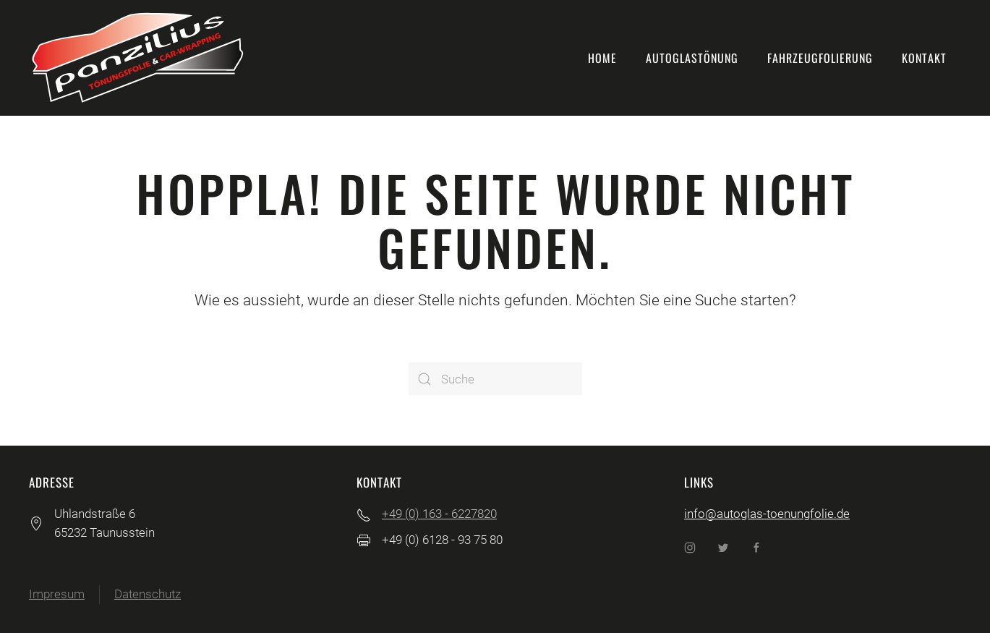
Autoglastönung (692, 58)
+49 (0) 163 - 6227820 (439, 513)
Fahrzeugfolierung (820, 58)
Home (602, 58)
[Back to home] (137, 58)
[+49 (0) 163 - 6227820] (364, 513)
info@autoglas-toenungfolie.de (767, 513)
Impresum (57, 594)
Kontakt (924, 58)
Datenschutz (147, 594)
